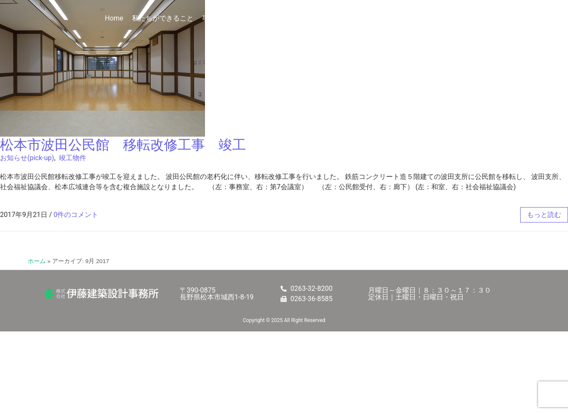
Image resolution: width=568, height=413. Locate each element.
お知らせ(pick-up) (27, 158)
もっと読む (544, 215)
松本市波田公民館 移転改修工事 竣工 (123, 145)
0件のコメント (76, 215)
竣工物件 (72, 158)
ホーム (37, 261)
